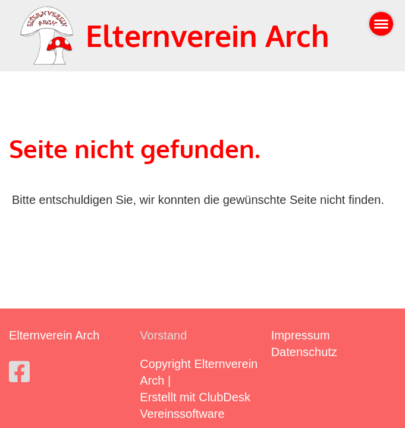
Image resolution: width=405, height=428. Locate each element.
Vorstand (163, 335)
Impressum (300, 335)
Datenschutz (304, 351)
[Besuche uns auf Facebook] (19, 372)
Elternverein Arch (207, 35)
